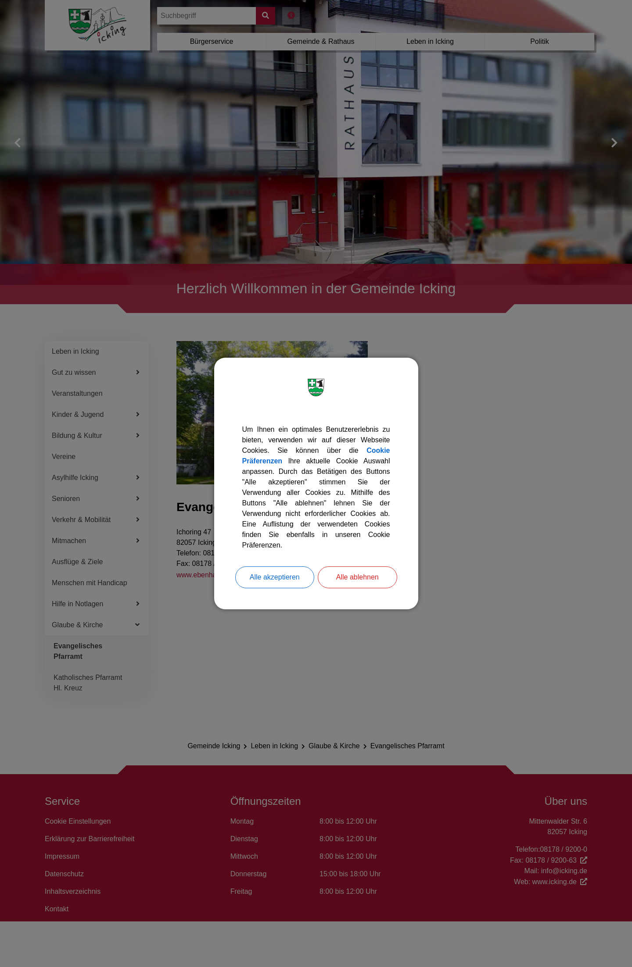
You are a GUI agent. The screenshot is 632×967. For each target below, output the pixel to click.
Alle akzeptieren (275, 577)
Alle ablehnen (357, 577)
